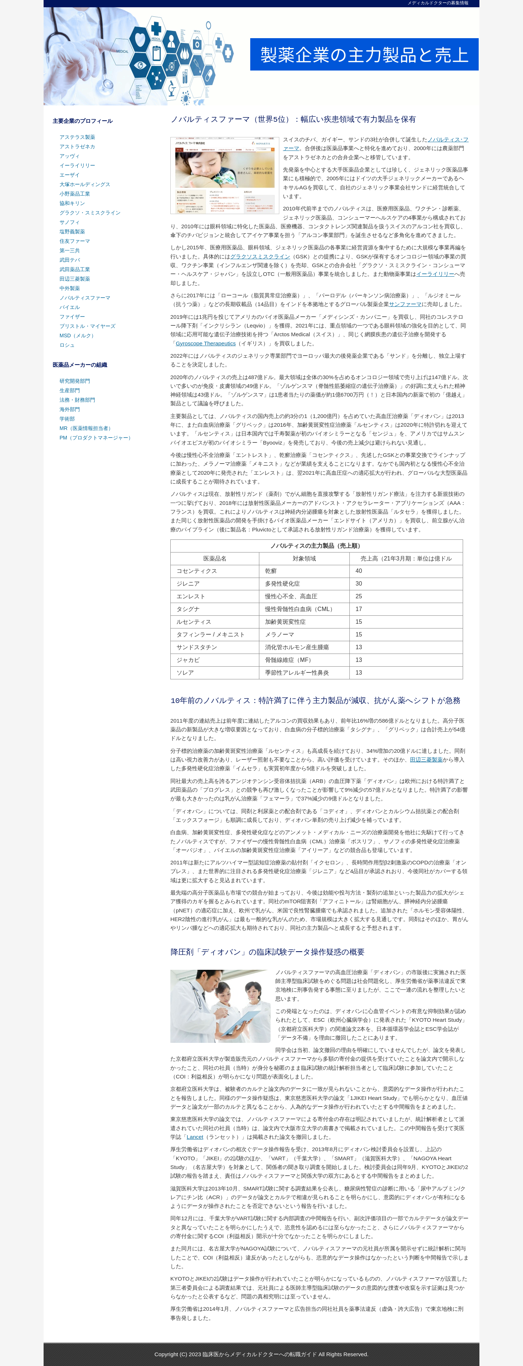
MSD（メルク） (78, 335)
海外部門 (70, 409)
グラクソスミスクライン (260, 256)
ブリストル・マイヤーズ (87, 326)
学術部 (67, 419)
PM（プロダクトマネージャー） (96, 438)
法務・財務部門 (77, 400)
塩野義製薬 (72, 231)
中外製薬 (70, 288)
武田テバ (70, 260)
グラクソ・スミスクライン (90, 213)
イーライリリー (435, 274)
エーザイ (70, 175)
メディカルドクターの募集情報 (438, 2)
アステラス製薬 (77, 137)
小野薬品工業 (75, 194)
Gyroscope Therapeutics (206, 343)
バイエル (70, 307)
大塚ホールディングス (85, 184)
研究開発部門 (75, 381)
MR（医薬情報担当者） (86, 428)
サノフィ (70, 222)
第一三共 (70, 250)
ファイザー (72, 317)
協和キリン (72, 203)
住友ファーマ (75, 241)
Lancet (195, 1137)
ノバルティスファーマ (85, 298)
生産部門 (70, 390)
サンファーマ (405, 304)
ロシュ (67, 345)
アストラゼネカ (77, 146)
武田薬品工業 (75, 269)
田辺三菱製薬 (426, 759)
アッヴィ (70, 156)
